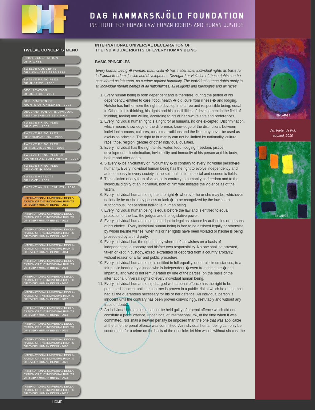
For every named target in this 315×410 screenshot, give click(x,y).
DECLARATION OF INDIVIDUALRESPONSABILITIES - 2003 (48, 113)
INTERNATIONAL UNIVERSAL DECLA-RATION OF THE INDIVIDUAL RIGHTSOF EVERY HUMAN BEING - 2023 (49, 390)
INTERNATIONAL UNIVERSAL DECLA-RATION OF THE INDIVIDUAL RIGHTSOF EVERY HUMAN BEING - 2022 (49, 374)
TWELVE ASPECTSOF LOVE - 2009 (39, 178)
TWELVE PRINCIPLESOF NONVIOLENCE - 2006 (44, 146)
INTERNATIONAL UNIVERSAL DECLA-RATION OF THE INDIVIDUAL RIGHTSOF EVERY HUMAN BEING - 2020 (49, 343)
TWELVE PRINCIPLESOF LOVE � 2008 (41, 167)
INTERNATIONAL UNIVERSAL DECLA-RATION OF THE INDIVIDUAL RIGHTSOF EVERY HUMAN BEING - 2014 (49, 249)
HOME (57, 402)
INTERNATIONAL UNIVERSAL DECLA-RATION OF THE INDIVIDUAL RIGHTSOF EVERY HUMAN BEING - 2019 (49, 327)
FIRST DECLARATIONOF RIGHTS (41, 59)
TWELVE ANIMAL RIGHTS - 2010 (49, 187)
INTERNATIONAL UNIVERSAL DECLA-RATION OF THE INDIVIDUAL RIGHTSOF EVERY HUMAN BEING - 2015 (49, 264)
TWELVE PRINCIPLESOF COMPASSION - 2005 (43, 135)
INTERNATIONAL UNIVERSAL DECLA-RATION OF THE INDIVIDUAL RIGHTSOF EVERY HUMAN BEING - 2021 (49, 358)
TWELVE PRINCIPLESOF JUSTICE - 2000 (41, 81)
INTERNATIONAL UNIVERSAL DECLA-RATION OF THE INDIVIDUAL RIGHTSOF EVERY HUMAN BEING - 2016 (49, 280)
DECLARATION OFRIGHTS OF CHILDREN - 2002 (47, 102)
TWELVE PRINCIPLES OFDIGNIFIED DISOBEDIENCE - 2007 (51, 156)
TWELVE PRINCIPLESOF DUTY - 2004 (41, 124)
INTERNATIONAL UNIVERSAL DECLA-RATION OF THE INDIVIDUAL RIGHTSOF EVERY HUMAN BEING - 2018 (49, 311)
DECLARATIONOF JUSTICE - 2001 (39, 92)
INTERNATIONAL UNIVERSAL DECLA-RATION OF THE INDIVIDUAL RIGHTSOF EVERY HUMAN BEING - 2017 (49, 296)
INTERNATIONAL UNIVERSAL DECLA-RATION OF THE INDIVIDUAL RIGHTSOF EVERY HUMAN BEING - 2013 (49, 233)
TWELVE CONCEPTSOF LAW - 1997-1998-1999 (44, 70)
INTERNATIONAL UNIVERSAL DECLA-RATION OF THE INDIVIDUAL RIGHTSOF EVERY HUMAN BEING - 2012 (49, 217)
